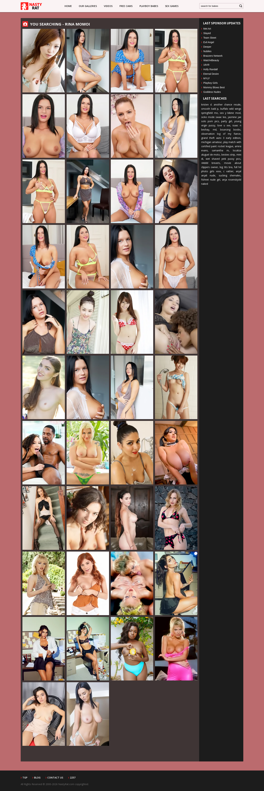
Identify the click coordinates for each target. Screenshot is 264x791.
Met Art (207, 28)
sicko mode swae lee (213, 117)
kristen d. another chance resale (221, 104)
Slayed (207, 33)
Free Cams (126, 6)
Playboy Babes (148, 6)
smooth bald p (209, 108)
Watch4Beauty (211, 60)
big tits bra (226, 167)
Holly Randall (210, 69)
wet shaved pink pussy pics (223, 158)
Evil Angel (208, 42)
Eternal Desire (211, 73)
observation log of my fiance (221, 133)
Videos (108, 6)
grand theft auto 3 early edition (221, 138)
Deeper (207, 46)
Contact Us (55, 777)
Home (68, 6)
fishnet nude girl (210, 179)
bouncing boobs (230, 129)
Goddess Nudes (212, 92)
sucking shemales (230, 175)
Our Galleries (88, 6)
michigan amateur (211, 142)
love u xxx (223, 125)
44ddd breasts (210, 163)
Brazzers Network (212, 55)
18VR (206, 64)
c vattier (228, 171)
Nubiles (207, 51)
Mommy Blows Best (214, 87)
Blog (37, 777)
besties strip (228, 154)
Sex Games (171, 6)
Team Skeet (209, 37)
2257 (72, 777)
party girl (226, 121)
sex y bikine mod (230, 113)
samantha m (220, 150)
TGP (24, 777)
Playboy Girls (210, 82)
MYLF (206, 78)
